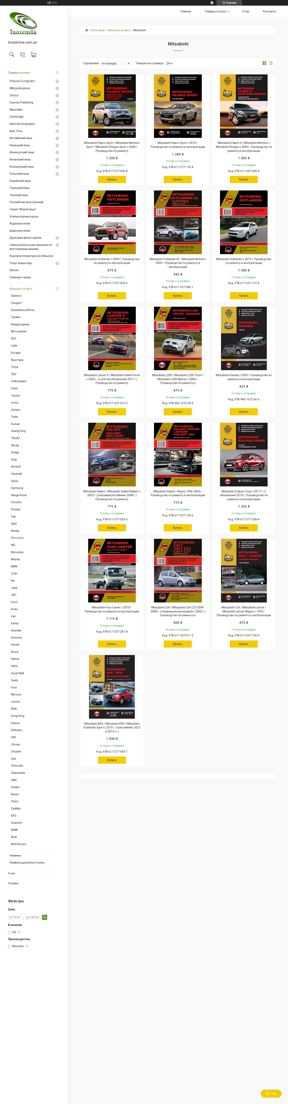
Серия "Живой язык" (23, 209)
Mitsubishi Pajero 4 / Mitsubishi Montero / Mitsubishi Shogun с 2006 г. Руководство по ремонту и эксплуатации (244, 146)
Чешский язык (19, 195)
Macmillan (16, 109)
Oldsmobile (18, 772)
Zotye (14, 367)
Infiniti (15, 623)
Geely (14, 680)
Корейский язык (20, 180)
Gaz (13, 758)
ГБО (13, 338)
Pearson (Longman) (22, 81)
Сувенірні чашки (20, 277)
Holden (15, 787)
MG (13, 545)
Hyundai (16, 630)
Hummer (16, 637)
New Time (16, 131)
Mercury (16, 694)
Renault (16, 466)
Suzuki (15, 424)
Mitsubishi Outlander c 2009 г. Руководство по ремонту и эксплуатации (112, 261)
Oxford (14, 95)
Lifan (14, 573)
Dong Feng (17, 715)
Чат (271, 1093)
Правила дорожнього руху (27, 862)
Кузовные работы (22, 310)
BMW (14, 830)
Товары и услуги (19, 72)
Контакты (269, 11)
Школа (14, 270)
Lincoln (15, 701)
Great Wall (17, 673)
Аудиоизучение (20, 223)
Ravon (15, 794)
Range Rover (19, 495)
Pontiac (16, 509)
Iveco (14, 602)
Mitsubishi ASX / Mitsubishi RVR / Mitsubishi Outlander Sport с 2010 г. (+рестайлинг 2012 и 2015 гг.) (111, 727)
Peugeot (16, 303)
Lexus (14, 402)
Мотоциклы (18, 331)
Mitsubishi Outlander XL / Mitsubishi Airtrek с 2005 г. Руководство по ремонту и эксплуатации (178, 262)
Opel (14, 523)
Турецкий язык (19, 187)
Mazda (15, 559)
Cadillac (16, 808)
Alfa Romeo (18, 844)
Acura (15, 651)
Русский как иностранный (26, 202)
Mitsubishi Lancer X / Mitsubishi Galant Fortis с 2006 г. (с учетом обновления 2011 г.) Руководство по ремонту (112, 379)
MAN (14, 566)
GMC (14, 780)
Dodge (15, 452)
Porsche (16, 502)
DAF (13, 737)
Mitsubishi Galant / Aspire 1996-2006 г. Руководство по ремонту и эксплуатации (178, 493)
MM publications (20, 88)
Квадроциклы (20, 324)
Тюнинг (16, 317)
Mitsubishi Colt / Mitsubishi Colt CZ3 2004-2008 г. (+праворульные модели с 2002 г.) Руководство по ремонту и (178, 611)
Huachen (16, 822)
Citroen (15, 744)
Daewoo (16, 295)
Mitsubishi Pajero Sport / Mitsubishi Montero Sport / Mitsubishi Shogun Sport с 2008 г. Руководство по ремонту (112, 146)
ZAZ (14, 374)
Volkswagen (18, 381)
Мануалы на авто (21, 288)
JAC (13, 594)
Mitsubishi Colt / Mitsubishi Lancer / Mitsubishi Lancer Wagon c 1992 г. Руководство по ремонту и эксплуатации (244, 611)
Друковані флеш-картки (25, 237)
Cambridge (17, 116)
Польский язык (19, 173)
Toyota (15, 395)
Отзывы (13, 883)
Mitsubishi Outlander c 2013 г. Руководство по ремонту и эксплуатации (243, 261)
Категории (98, 30)
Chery (14, 801)
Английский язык (21, 138)
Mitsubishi (17, 537)
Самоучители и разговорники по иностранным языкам (31, 246)
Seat (14, 459)
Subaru (15, 409)
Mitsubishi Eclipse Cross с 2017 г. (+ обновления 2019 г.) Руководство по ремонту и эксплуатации (244, 495)
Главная (186, 11)
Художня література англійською (31, 255)
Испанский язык (20, 159)
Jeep (14, 587)
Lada (14, 345)
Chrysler (16, 751)
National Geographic (22, 123)
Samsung (17, 488)
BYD (13, 815)
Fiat (13, 516)
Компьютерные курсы (24, 216)
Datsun (15, 723)
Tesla (14, 416)
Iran (13, 616)
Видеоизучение (20, 230)
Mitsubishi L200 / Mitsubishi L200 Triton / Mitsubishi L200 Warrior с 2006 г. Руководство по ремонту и (178, 379)
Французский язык (22, 152)
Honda (15, 644)
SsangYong (18, 431)
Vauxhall (16, 473)
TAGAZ (15, 438)
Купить (112, 179)
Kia (13, 580)
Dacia (14, 481)
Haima (15, 658)
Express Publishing (21, 102)
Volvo (14, 388)
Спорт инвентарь (21, 263)
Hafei (14, 666)
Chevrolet (17, 765)
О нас (11, 873)
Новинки (15, 855)
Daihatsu (16, 730)
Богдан (16, 352)
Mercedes (17, 552)
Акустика (17, 360)
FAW (14, 708)
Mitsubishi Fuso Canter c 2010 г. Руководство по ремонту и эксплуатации (112, 609)
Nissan (15, 530)
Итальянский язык (22, 166)
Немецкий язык (20, 145)
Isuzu (14, 609)
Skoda (15, 445)
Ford (14, 687)
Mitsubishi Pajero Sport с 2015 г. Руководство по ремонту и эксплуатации (178, 144)
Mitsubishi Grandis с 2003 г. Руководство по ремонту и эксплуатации (244, 377)
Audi (14, 837)
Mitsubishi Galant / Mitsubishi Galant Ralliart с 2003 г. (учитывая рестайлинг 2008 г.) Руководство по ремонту (111, 495)
